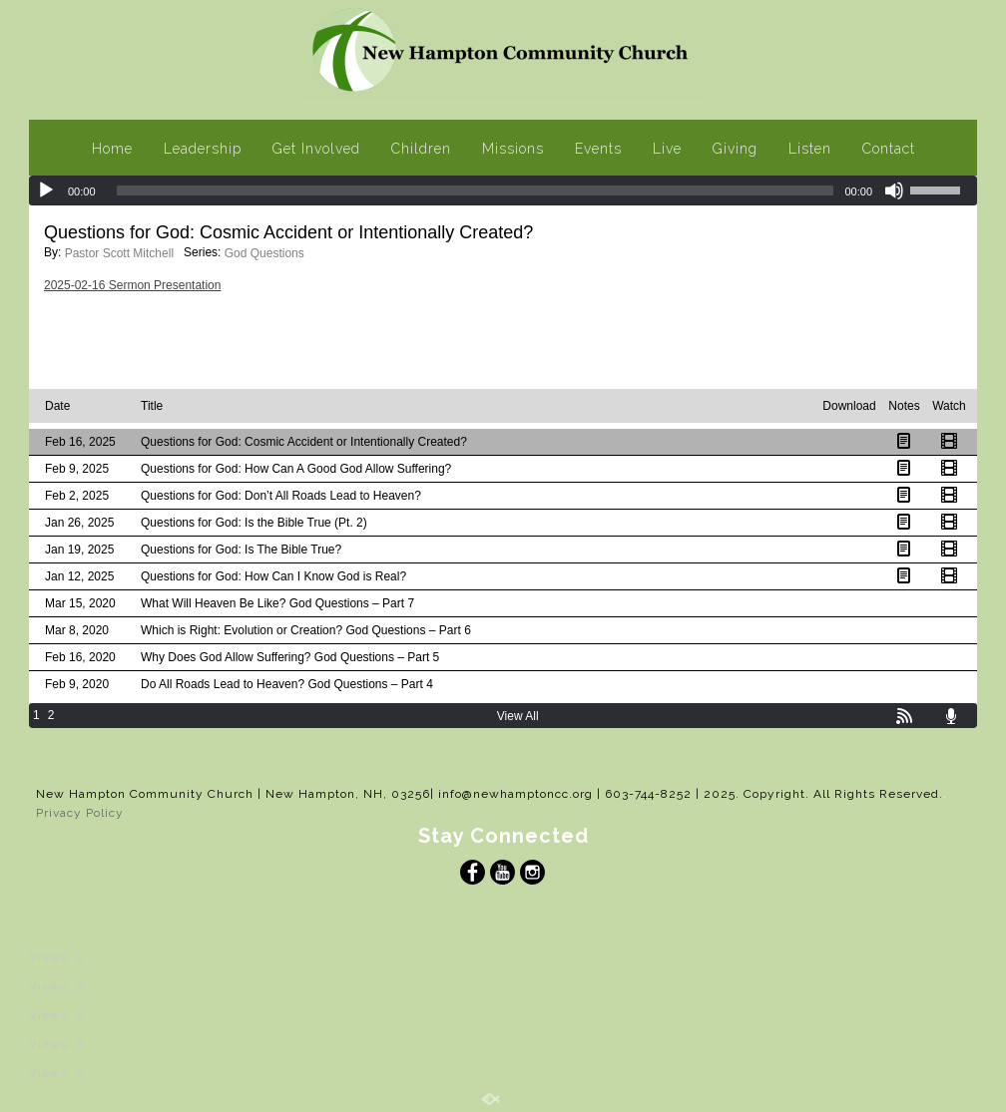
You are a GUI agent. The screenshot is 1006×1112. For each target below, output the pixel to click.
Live (667, 149)
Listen (809, 149)
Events (598, 149)
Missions (513, 149)
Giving (735, 149)
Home (112, 149)
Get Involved (316, 149)
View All (518, 716)
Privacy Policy (80, 813)
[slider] (475, 190)
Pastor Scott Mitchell (119, 253)
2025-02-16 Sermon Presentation (132, 285)
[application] (503, 190)
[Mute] (894, 190)
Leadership (203, 149)
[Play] (46, 190)
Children (421, 149)
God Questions (264, 253)
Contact (888, 149)
